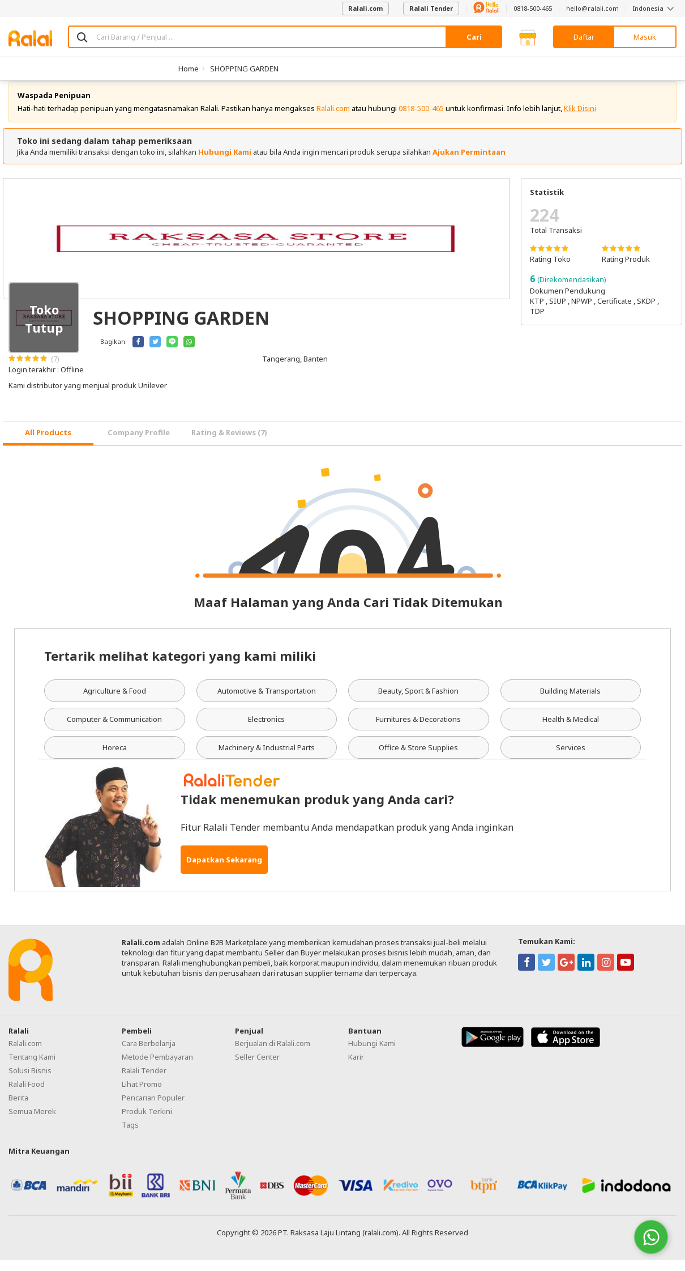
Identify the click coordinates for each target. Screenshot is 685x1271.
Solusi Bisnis (30, 1081)
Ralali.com (365, 8)
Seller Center (257, 1067)
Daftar (583, 37)
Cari (474, 37)
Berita (18, 1108)
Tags (130, 1135)
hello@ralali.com (592, 8)
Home (188, 68)
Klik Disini (580, 119)
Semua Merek (32, 1122)
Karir (356, 1067)
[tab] (48, 444)
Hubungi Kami (224, 163)
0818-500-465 (532, 8)
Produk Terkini (147, 1122)
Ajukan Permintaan (469, 163)
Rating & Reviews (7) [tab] (229, 443)
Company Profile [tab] (139, 443)
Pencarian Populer (153, 1108)
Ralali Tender (431, 8)
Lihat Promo (142, 1095)
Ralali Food (26, 1095)
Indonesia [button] (655, 8)
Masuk (644, 37)
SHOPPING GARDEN (244, 68)
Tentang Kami (31, 1067)
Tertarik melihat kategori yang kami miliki (180, 666)
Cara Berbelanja (148, 1054)
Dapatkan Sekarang (224, 870)
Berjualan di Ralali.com (272, 1054)
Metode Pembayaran (157, 1067)
